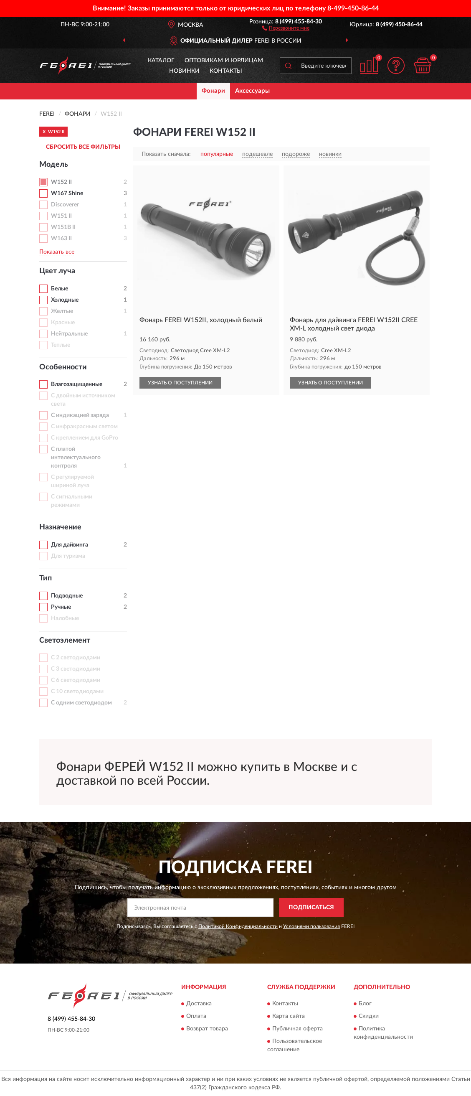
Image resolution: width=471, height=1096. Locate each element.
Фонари (213, 91)
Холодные (64, 300)
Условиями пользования (311, 926)
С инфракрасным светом (84, 427)
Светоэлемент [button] (64, 640)
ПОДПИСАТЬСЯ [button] (311, 907)
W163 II (61, 239)
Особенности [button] (63, 367)
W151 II (61, 216)
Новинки (184, 71)
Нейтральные (69, 334)
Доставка (199, 1004)
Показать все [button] (56, 252)
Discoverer (65, 205)
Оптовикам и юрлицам (224, 61)
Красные (63, 322)
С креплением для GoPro (84, 438)
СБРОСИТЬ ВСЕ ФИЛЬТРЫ (83, 147)
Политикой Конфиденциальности (238, 926)
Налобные (65, 618)
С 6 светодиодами (75, 680)
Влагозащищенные (76, 384)
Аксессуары (252, 91)
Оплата (196, 1016)
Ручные (61, 607)
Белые (59, 289)
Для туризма (68, 556)
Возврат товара (207, 1029)
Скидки (369, 1016)
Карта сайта (288, 1016)
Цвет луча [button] (57, 271)
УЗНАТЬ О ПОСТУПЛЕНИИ (180, 382)
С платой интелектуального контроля (76, 457)
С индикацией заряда (80, 415)
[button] (285, 27)
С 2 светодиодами (75, 658)
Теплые (60, 345)
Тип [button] (45, 578)
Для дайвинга (69, 545)
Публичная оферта (297, 1029)
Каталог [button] (161, 61)
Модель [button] (53, 164)
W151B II (63, 227)
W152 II (61, 182)
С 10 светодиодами (77, 691)
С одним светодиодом (81, 703)
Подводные (67, 596)
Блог (365, 1004)
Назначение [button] (60, 527)
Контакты (226, 71)
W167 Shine (67, 193)
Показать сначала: (166, 154)
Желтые (62, 311)
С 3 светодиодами (75, 669)
